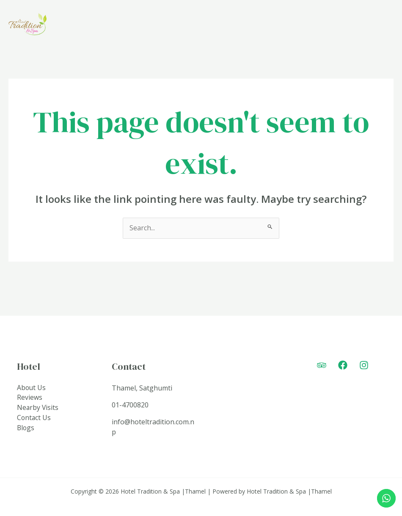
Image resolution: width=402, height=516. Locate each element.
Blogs (26, 428)
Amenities (314, 25)
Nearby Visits (38, 408)
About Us (32, 388)
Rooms (264, 25)
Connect (369, 25)
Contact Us (34, 418)
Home (226, 25)
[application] (333, 25)
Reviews (29, 398)
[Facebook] (342, 365)
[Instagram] (364, 365)
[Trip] (321, 365)
